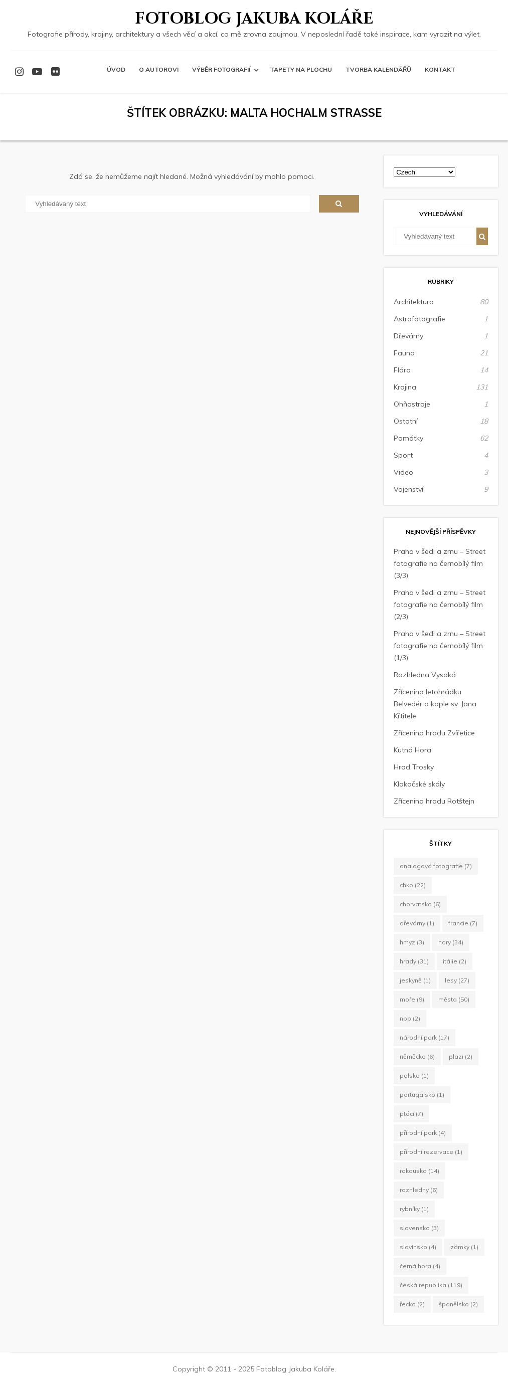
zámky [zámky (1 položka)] (464, 1247)
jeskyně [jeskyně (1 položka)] (415, 980)
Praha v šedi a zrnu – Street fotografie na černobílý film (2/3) (439, 604)
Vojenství (408, 489)
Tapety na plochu (301, 69)
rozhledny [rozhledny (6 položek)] (419, 1190)
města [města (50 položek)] (453, 999)
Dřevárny (408, 335)
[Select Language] (424, 172)
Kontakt (440, 69)
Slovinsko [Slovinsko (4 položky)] (418, 1247)
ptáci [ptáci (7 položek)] (411, 1113)
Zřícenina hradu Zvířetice (434, 732)
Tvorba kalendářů (378, 69)
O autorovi (159, 69)
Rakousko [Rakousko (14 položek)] (419, 1170)
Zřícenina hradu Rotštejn (434, 801)
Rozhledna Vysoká (425, 674)
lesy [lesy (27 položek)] (457, 980)
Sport (403, 455)
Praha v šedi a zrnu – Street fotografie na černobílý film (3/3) (439, 563)
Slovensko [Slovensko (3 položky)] (419, 1228)
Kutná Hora (412, 749)
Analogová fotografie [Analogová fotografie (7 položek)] (436, 866)
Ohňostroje (412, 404)
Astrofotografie (419, 318)
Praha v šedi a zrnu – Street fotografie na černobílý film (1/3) (439, 645)
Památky (408, 438)
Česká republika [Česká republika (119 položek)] (431, 1285)
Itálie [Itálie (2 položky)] (454, 961)
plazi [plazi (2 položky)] (460, 1056)
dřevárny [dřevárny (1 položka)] (417, 923)
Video (403, 472)
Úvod (116, 69)
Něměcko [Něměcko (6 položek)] (417, 1056)
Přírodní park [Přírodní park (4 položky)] (423, 1132)
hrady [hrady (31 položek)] (414, 961)
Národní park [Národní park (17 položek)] (424, 1037)
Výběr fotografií (221, 69)
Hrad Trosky (414, 766)
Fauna (404, 352)
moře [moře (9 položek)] (412, 999)
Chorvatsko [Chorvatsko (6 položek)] (420, 904)
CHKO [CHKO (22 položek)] (413, 885)
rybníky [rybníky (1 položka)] (414, 1209)
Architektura (414, 301)
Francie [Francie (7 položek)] (462, 923)
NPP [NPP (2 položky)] (410, 1018)
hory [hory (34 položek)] (450, 942)
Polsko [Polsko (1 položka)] (414, 1075)
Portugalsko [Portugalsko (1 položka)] (422, 1094)
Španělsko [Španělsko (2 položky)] (458, 1304)
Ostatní (406, 421)
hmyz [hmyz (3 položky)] (412, 942)
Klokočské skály (419, 783)
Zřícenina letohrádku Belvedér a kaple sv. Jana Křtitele (435, 703)
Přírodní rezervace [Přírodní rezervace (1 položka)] (431, 1151)
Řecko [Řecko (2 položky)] (412, 1304)
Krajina (405, 386)
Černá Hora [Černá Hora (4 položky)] (420, 1266)
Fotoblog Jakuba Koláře (254, 19)
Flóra (402, 369)
